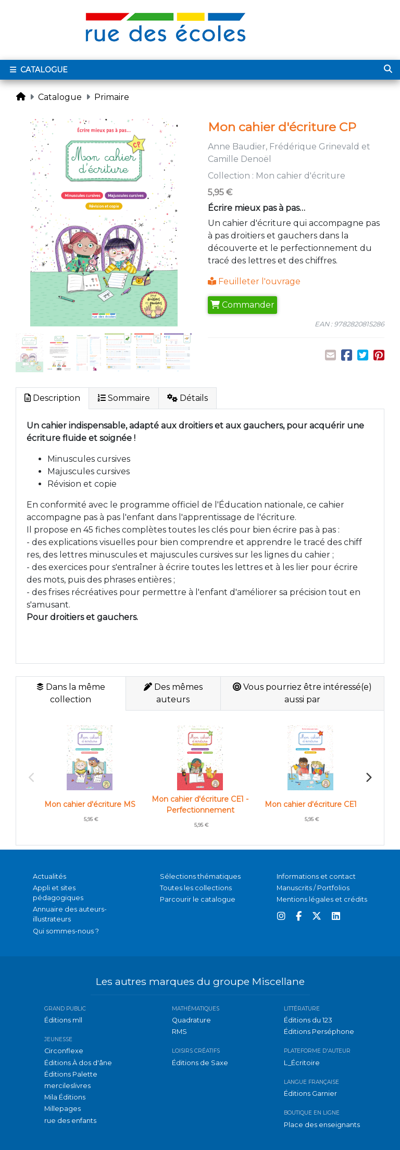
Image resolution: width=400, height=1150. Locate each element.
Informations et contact (316, 876)
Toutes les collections (196, 888)
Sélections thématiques (200, 876)
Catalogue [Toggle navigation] (38, 69)
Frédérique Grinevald (314, 146)
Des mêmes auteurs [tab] (173, 693)
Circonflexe (63, 1051)
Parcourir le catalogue (197, 899)
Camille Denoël (239, 159)
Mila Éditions (64, 1097)
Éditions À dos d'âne (78, 1063)
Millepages (62, 1109)
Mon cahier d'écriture (300, 176)
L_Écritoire (302, 1063)
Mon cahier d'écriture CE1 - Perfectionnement (200, 804)
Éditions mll (63, 1020)
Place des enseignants (322, 1125)
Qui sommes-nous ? (66, 931)
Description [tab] (52, 398)
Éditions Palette (70, 1074)
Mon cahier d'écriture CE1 (311, 804)
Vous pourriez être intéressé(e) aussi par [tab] (302, 693)
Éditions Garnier (310, 1093)
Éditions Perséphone (319, 1031)
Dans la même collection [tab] (70, 693)
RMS (179, 1031)
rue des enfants (70, 1120)
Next (368, 778)
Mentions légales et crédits (322, 899)
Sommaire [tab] (123, 398)
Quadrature (191, 1020)
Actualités (49, 876)
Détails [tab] (187, 398)
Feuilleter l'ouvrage (254, 281)
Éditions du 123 (308, 1020)
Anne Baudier (237, 146)
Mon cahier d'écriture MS (89, 804)
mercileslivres (67, 1086)
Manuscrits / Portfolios (313, 888)
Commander (242, 305)
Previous (32, 778)
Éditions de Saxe (200, 1063)
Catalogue (60, 97)
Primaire (111, 97)
